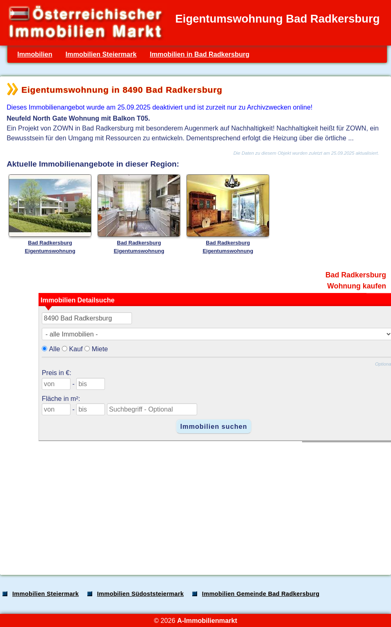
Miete (100, 348)
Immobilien (34, 54)
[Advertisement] (195, 504)
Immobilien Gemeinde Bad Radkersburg (261, 593)
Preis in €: (56, 372)
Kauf (76, 348)
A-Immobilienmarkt (207, 620)
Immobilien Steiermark (101, 54)
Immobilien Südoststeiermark (140, 593)
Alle (54, 348)
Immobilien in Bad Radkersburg (199, 54)
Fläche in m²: (61, 398)
